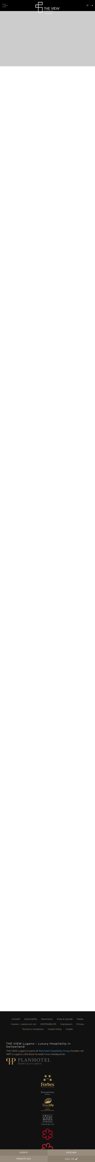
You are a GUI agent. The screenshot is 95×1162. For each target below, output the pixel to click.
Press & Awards (65, 1019)
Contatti (16, 1019)
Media (80, 1019)
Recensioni (47, 1019)
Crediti (69, 1029)
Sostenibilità (30, 1019)
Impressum (66, 1024)
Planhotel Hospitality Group (54, 1050)
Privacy (80, 1024)
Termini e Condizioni (33, 1029)
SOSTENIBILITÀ (48, 1024)
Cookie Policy (55, 1029)
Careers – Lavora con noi (23, 1024)
